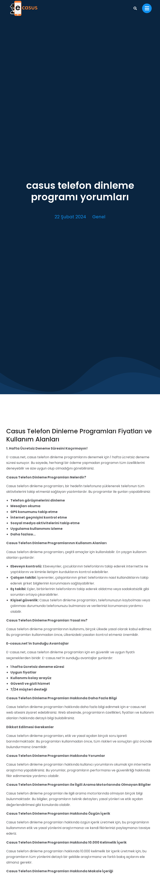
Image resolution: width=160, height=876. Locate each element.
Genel (98, 217)
